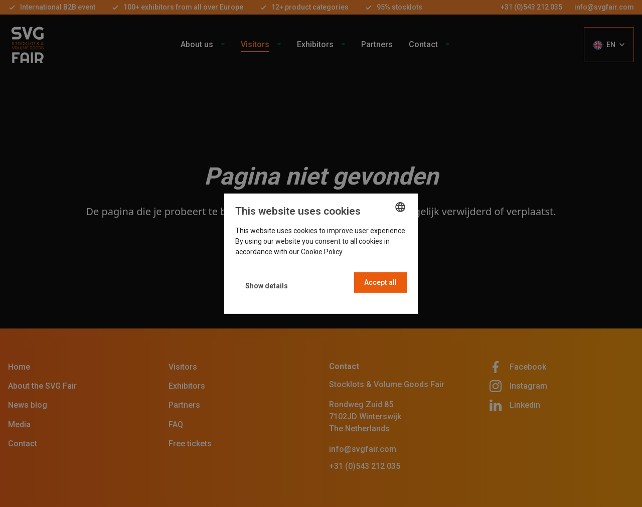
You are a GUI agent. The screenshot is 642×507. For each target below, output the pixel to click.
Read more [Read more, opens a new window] (362, 252)
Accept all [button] (380, 282)
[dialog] (321, 253)
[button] (266, 286)
